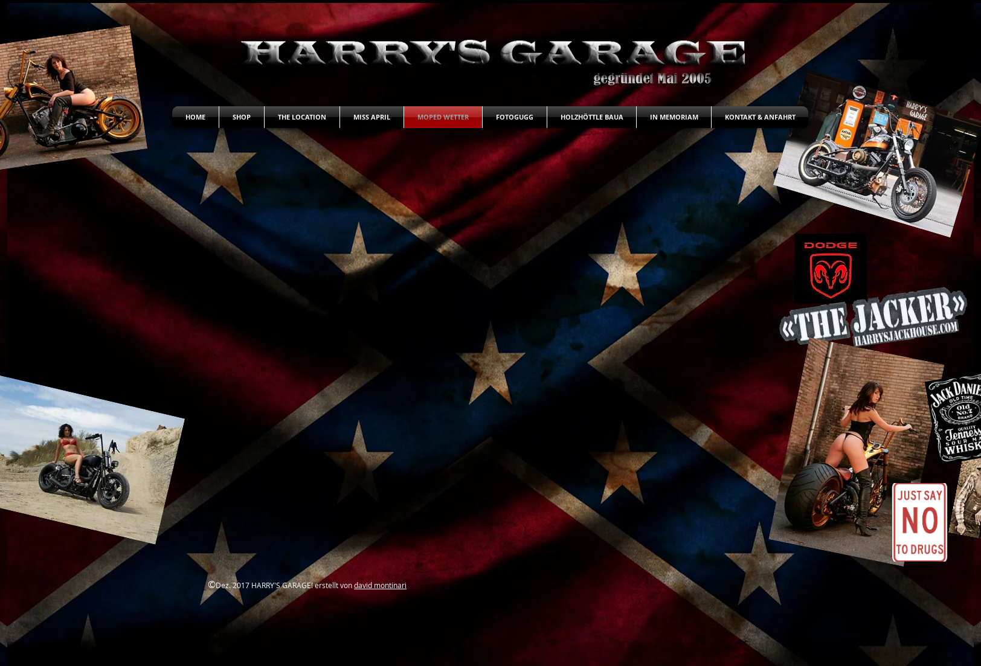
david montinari (380, 585)
